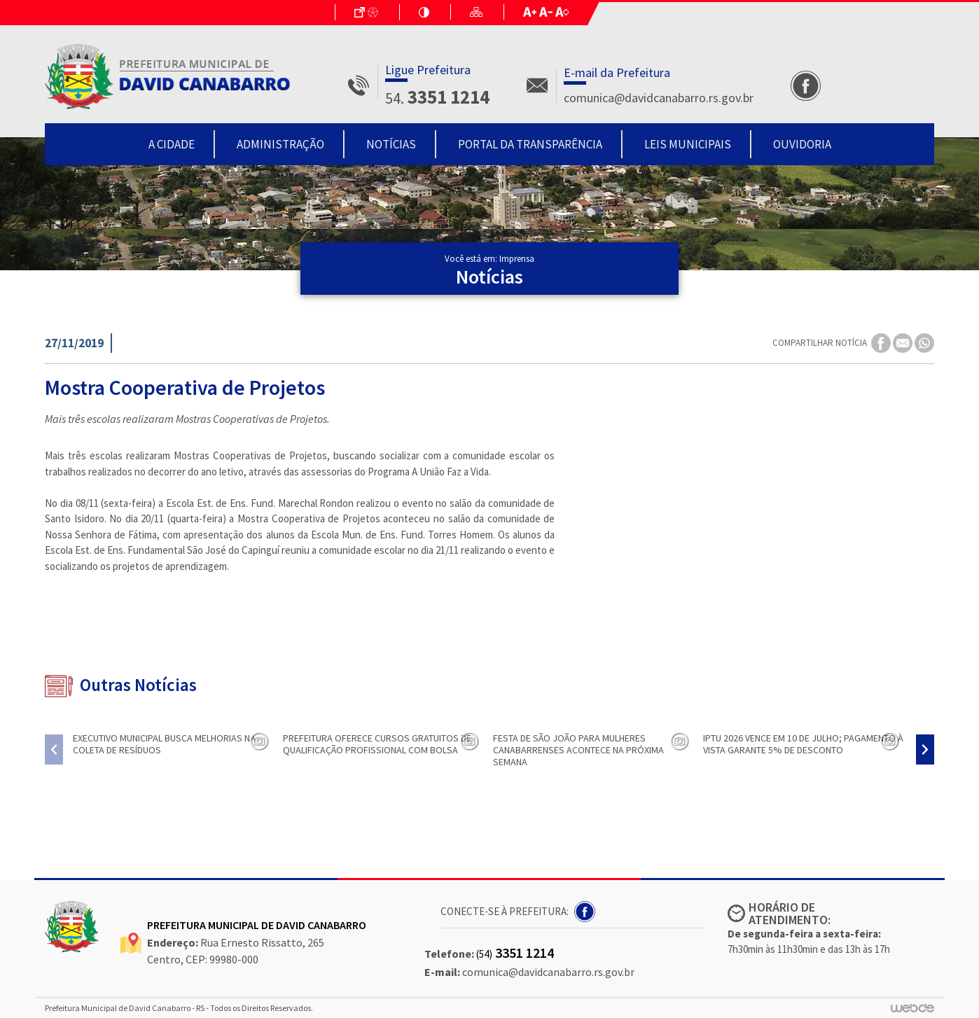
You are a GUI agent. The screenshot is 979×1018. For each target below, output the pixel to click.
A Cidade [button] (171, 144)
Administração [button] (280, 144)
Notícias (391, 144)
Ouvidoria (802, 144)
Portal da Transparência (530, 144)
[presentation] (54, 749)
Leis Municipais (687, 144)
